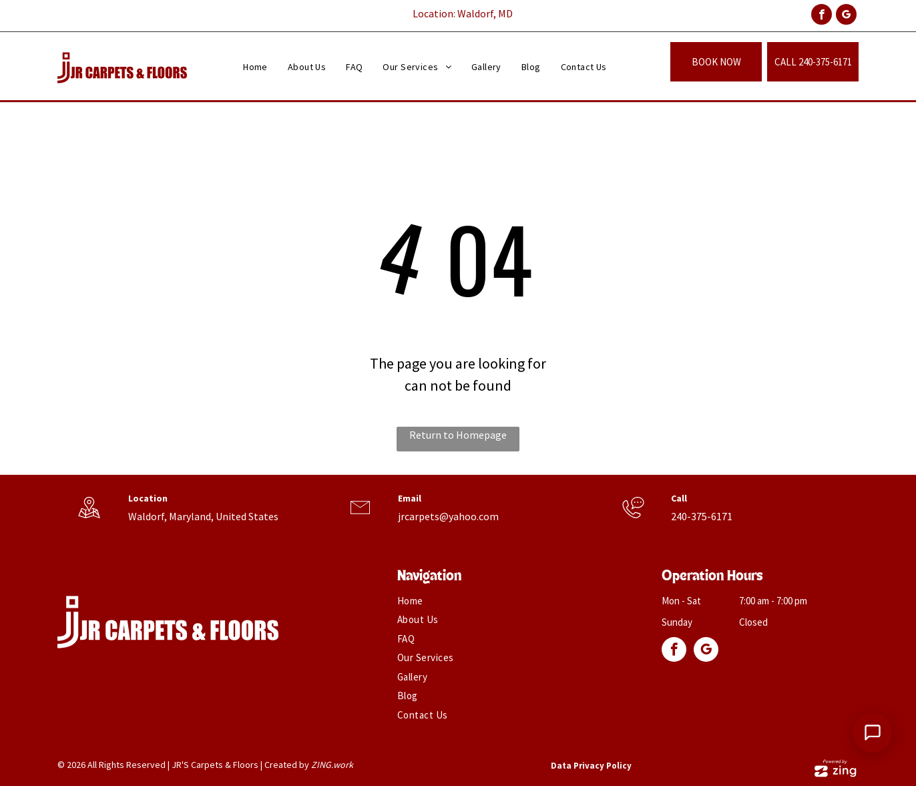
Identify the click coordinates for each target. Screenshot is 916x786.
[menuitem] (255, 67)
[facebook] (821, 16)
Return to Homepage (458, 434)
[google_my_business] (846, 16)
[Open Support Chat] (873, 733)
